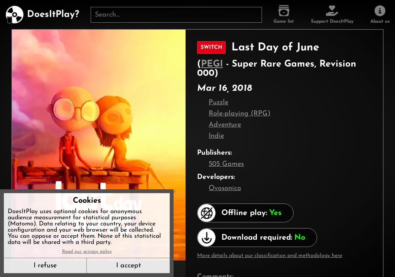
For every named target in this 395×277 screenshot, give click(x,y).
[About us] (380, 14)
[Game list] (283, 14)
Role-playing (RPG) (239, 113)
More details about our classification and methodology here (269, 256)
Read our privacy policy (87, 251)
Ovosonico (225, 188)
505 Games (226, 164)
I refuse (45, 265)
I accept (128, 265)
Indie (216, 136)
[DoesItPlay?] (42, 14)
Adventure (225, 124)
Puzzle (218, 102)
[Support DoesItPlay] (332, 14)
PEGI (212, 64)
